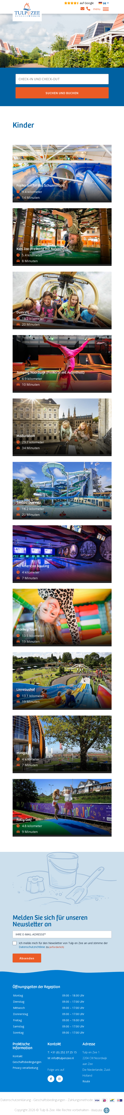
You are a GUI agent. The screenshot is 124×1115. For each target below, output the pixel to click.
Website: (100, 1110)
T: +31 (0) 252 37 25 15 (62, 1052)
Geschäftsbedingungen (27, 1062)
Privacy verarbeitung (25, 1068)
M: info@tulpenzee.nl (61, 1058)
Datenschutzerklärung (15, 1100)
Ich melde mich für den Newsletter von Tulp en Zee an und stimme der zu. (63, 945)
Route (86, 1081)
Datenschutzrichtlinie (32, 947)
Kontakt (18, 1056)
